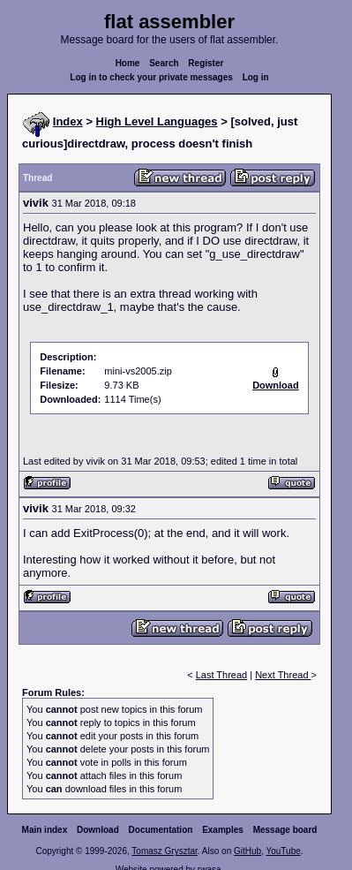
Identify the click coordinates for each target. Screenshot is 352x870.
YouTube (283, 851)
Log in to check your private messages (151, 77)
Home (128, 63)
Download (98, 830)
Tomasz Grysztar (164, 851)
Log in (256, 77)
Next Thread (283, 675)
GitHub (247, 851)
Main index (45, 830)
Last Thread (222, 675)
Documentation (161, 830)
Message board (285, 830)
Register (205, 63)
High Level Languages (157, 121)
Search (163, 63)
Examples (222, 830)
